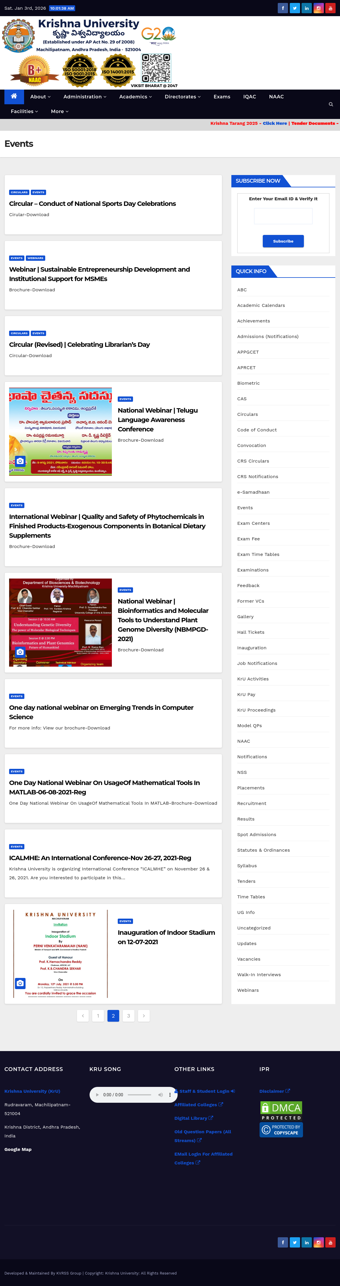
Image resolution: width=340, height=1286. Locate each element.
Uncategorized (254, 928)
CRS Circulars (253, 461)
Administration (84, 97)
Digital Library (193, 1118)
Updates (247, 943)
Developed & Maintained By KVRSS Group (43, 1273)
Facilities (24, 111)
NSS (242, 772)
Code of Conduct (257, 430)
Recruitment (251, 803)
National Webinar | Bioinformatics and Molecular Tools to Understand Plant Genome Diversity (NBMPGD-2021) (163, 620)
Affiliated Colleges (198, 1104)
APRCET (246, 367)
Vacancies (248, 959)
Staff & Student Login (204, 1091)
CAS (242, 398)
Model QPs (249, 725)
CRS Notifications (257, 476)
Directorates (183, 97)
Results (246, 819)
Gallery (245, 616)
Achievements (253, 321)
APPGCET (248, 352)
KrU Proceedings (256, 710)
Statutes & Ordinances (263, 850)
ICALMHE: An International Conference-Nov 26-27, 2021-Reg (100, 858)
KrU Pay (246, 694)
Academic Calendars (261, 305)
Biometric (248, 383)
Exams (222, 97)
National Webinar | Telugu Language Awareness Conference (158, 419)
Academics (135, 97)
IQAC (249, 97)
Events (38, 192)
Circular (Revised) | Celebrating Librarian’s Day (79, 345)
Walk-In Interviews (259, 974)
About (41, 97)
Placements (251, 788)
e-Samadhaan (253, 492)
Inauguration (252, 647)
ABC (242, 289)
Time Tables (251, 897)
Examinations (253, 570)
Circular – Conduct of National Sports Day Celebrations (92, 204)
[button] (331, 104)
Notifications (252, 756)
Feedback (248, 585)
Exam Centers (253, 523)
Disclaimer (275, 1091)
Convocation (251, 445)
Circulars (19, 192)
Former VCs (250, 601)
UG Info (246, 912)
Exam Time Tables (258, 554)
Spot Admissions (256, 834)
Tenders (246, 881)
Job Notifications (257, 663)
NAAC (276, 97)
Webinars (35, 258)
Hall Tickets (251, 632)
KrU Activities (253, 679)
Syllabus (247, 865)
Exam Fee (248, 539)
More (60, 111)
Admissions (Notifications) (268, 336)
